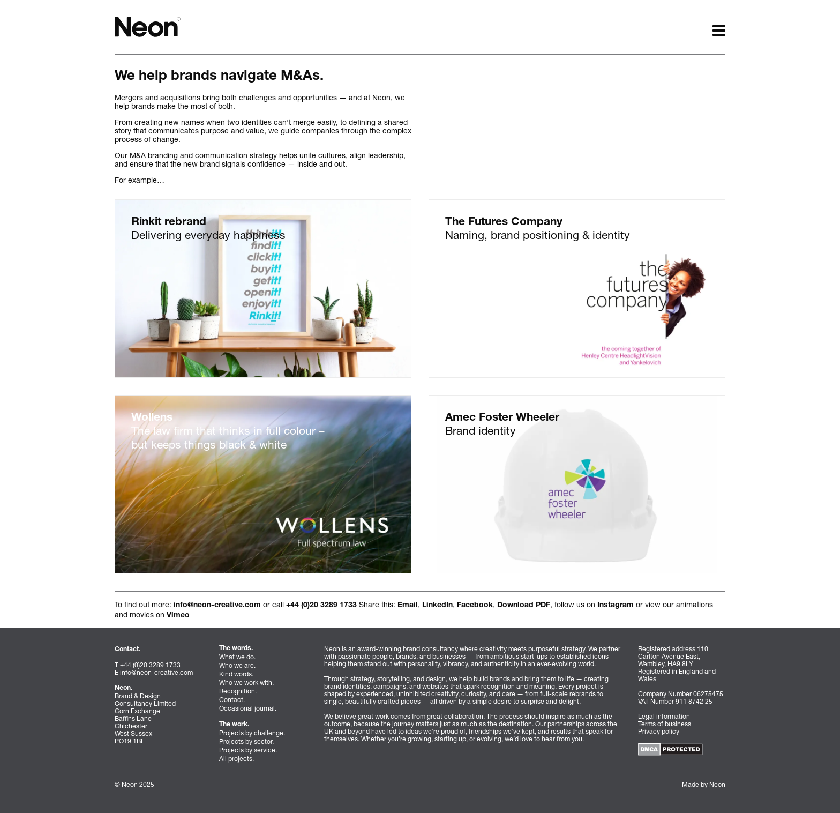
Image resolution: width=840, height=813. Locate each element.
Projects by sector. (246, 741)
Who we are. (237, 665)
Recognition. (238, 691)
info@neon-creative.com (217, 605)
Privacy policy (658, 731)
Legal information (664, 716)
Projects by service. (248, 750)
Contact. (232, 700)
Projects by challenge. (252, 733)
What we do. (237, 657)
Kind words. (236, 674)
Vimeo (178, 616)
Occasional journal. (247, 708)
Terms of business (664, 724)
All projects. (236, 759)
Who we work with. (246, 682)
